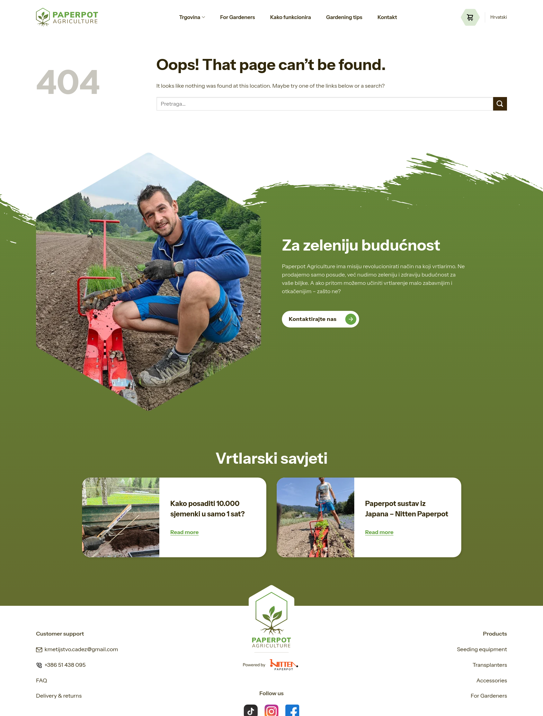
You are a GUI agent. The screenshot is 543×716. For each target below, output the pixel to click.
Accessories (492, 680)
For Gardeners (237, 17)
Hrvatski (498, 17)
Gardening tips (344, 17)
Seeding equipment (482, 649)
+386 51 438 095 (61, 664)
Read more (184, 532)
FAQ (41, 680)
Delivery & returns (59, 695)
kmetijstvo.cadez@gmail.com (77, 649)
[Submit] (500, 104)
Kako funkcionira (290, 17)
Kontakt (387, 17)
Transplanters (489, 664)
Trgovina (192, 17)
